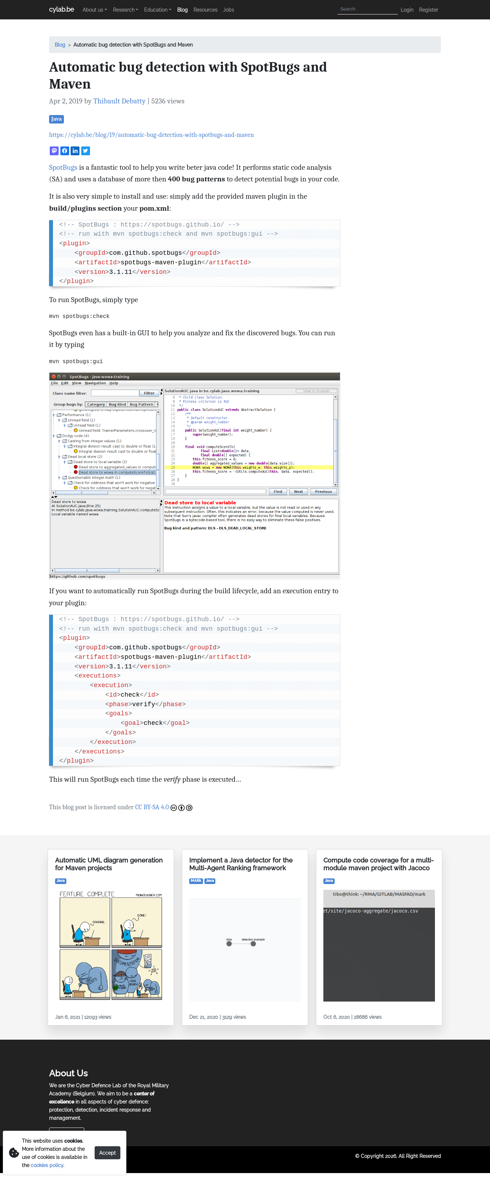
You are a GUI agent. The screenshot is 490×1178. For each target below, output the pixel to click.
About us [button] (93, 10)
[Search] (367, 9)
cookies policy (47, 1165)
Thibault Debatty (119, 101)
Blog (182, 10)
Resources (205, 10)
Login (407, 10)
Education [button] (155, 10)
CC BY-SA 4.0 (163, 807)
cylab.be (61, 9)
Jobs (228, 10)
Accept (107, 1153)
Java (56, 119)
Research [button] (124, 10)
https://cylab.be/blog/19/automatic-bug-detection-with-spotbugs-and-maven (151, 134)
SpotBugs (63, 167)
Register (428, 10)
